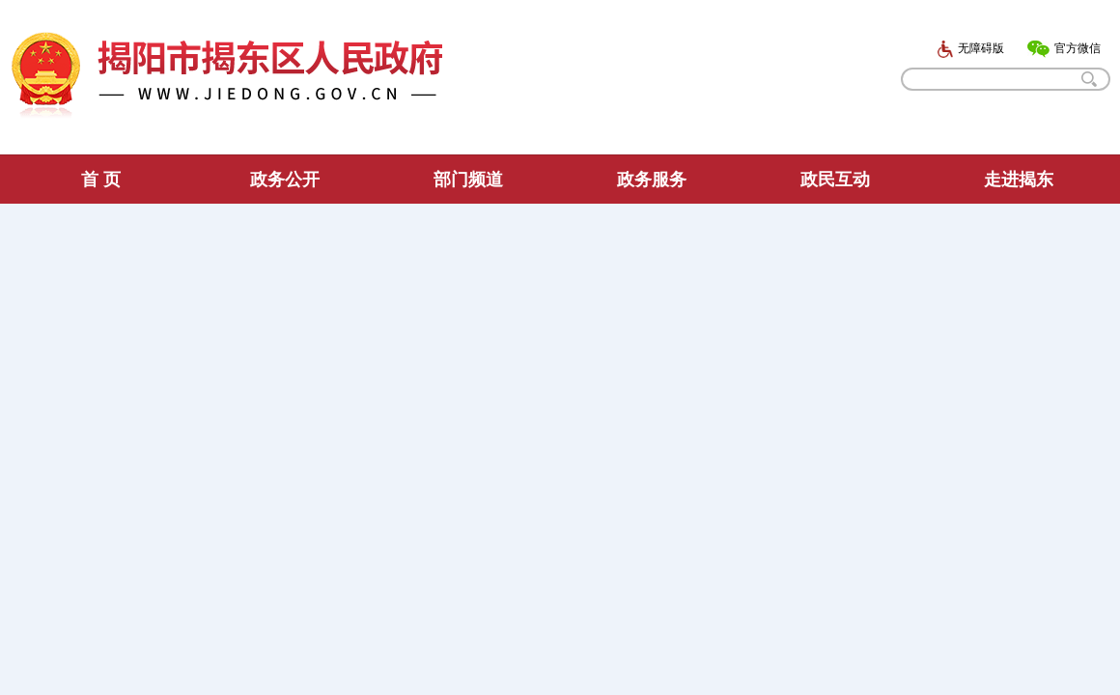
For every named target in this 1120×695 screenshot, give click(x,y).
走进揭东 (1018, 179)
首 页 (101, 179)
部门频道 (468, 179)
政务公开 (285, 179)
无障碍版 (970, 48)
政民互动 (835, 179)
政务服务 (651, 179)
